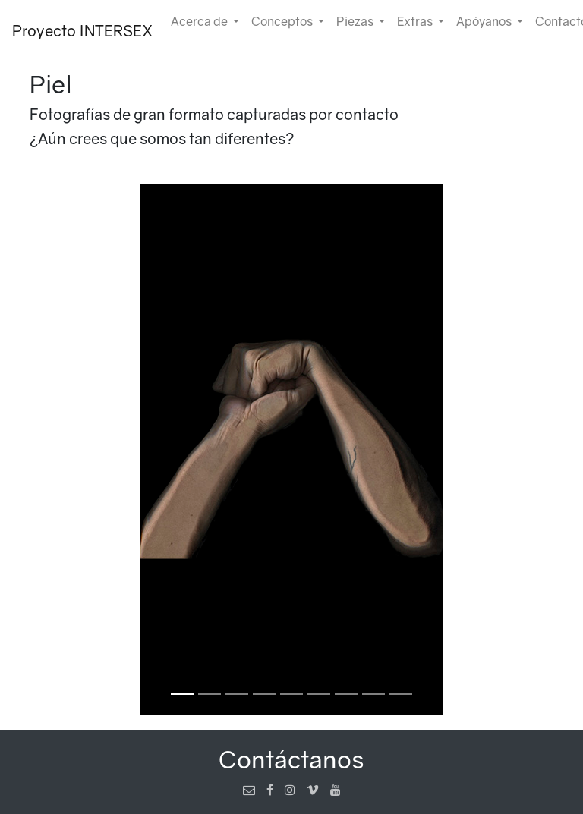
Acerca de (200, 21)
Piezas (356, 21)
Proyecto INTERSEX (82, 30)
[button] (69, 449)
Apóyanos (485, 21)
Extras (416, 21)
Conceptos (283, 21)
